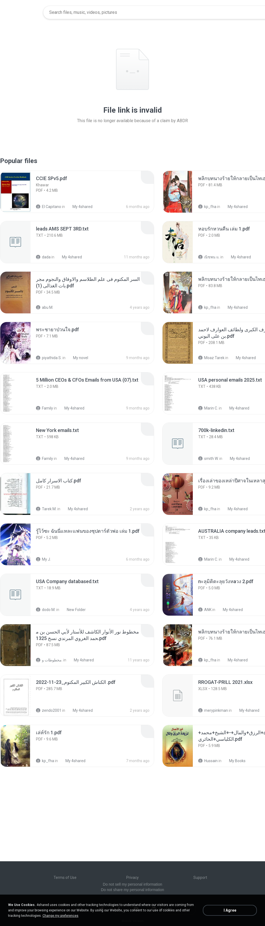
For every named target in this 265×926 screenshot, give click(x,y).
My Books (234, 761)
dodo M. (45, 609)
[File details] (21, 192)
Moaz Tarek (211, 358)
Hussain (208, 761)
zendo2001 (48, 710)
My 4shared (79, 206)
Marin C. (208, 408)
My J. (43, 559)
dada (43, 257)
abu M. (44, 307)
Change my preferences (60, 916)
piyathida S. (49, 358)
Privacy (132, 877)
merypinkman (213, 710)
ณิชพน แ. (209, 257)
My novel (77, 358)
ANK (204, 609)
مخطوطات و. (49, 660)
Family (44, 408)
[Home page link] (22, 12)
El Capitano (48, 206)
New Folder (73, 609)
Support (200, 877)
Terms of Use (65, 877)
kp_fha (207, 206)
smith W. (208, 458)
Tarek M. (46, 509)
